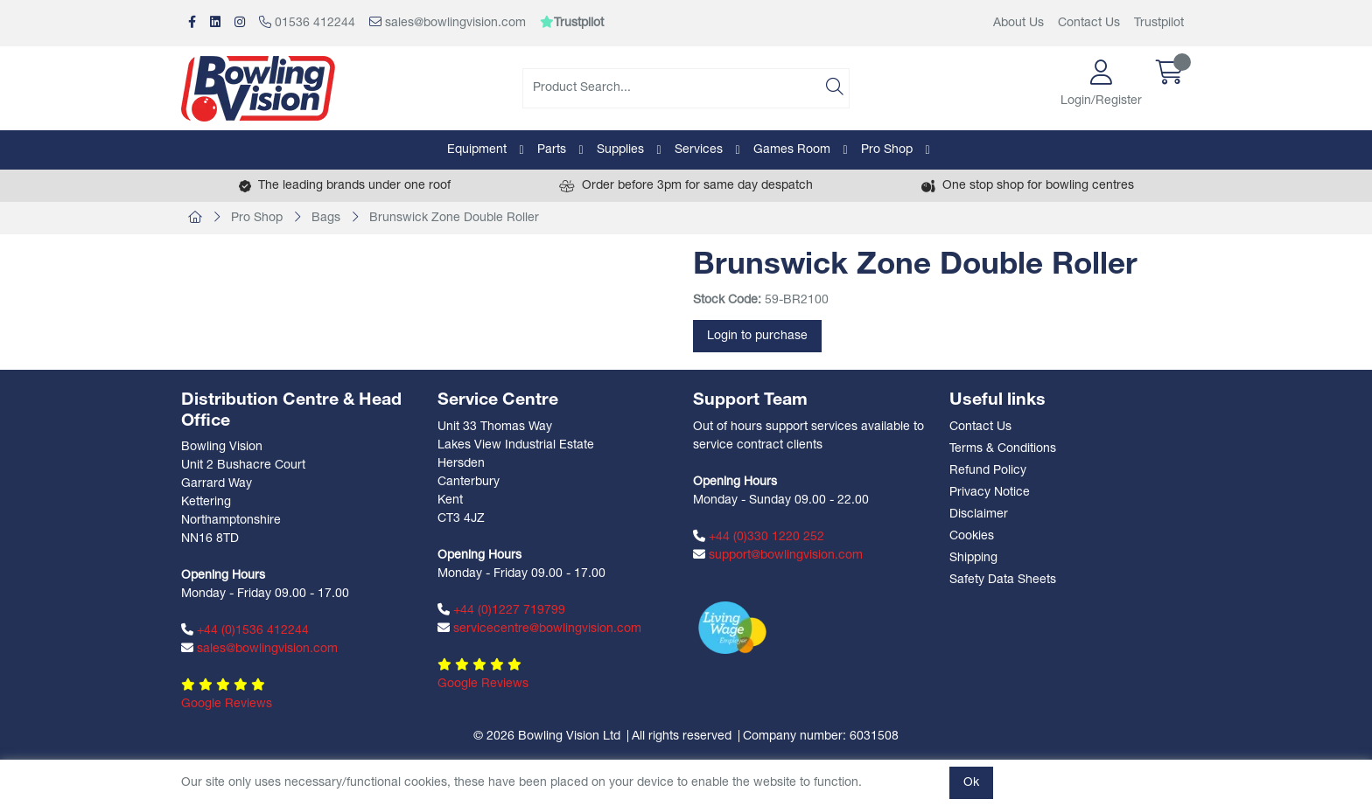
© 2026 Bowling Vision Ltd (546, 736)
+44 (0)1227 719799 (501, 610)
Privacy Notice (989, 492)
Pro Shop (887, 149)
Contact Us (1089, 23)
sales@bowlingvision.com (447, 23)
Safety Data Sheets (1002, 580)
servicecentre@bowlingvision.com (539, 629)
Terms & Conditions (1002, 448)
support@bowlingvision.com (778, 555)
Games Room (791, 149)
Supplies (620, 149)
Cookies (971, 536)
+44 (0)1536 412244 (245, 630)
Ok (971, 782)
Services (699, 149)
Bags (326, 218)
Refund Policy (987, 470)
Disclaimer (978, 514)
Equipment (477, 149)
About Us (1018, 23)
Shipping (973, 558)
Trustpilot (1159, 23)
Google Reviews (226, 704)
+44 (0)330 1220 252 (758, 537)
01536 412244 (307, 23)
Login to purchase (757, 336)
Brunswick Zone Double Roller (454, 218)
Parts (551, 149)
